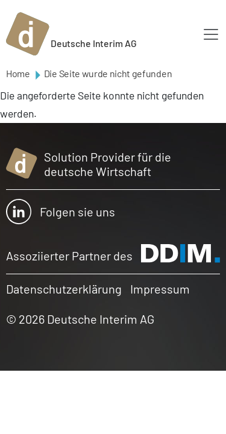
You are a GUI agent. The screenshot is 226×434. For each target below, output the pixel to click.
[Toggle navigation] (211, 34)
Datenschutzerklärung (64, 288)
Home (18, 73)
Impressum (160, 288)
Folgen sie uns (60, 211)
